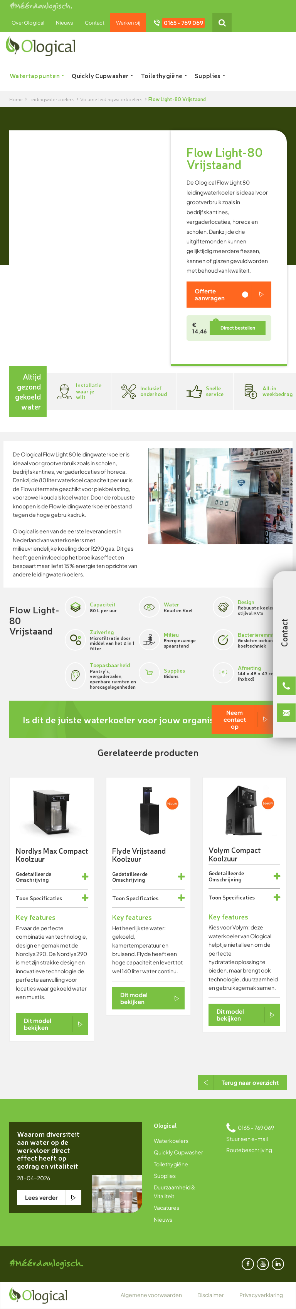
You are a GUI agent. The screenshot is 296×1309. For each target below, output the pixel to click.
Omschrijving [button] (32, 879)
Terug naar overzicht (250, 1082)
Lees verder (41, 1197)
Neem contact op (235, 719)
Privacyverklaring (261, 1294)
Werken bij (128, 23)
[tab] (52, 877)
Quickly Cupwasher (102, 75)
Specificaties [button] (46, 898)
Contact (94, 23)
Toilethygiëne (164, 75)
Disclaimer (210, 1294)
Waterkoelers (171, 1140)
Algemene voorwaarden (151, 1294)
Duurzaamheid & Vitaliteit (174, 1191)
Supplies (210, 75)
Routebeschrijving (249, 1149)
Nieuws (64, 23)
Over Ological (28, 23)
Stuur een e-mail (247, 1138)
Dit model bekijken (37, 1024)
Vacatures (166, 1207)
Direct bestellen (237, 328)
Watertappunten (37, 75)
